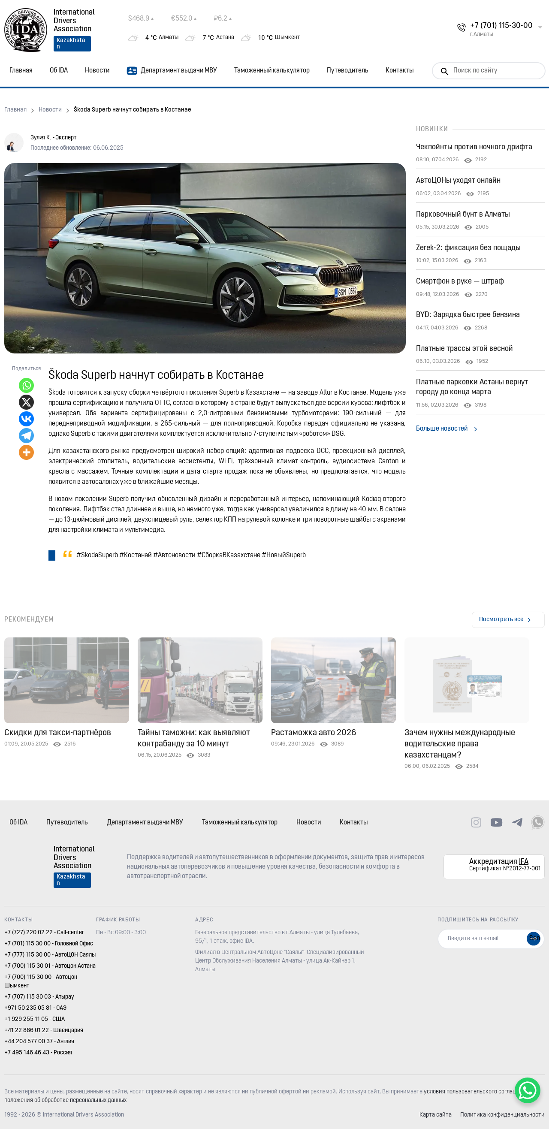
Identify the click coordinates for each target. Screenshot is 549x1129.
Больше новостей (442, 429)
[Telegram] (26, 435)
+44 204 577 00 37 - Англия (39, 1041)
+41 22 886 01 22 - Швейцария (43, 1030)
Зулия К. (40, 138)
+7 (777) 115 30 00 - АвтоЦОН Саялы (50, 955)
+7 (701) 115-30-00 (501, 26)
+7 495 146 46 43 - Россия (38, 1053)
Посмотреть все (501, 619)
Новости (97, 70)
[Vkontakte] (26, 418)
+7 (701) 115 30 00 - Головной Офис (48, 944)
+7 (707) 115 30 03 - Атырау (39, 997)
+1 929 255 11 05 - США (34, 1019)
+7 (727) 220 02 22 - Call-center (44, 933)
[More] (26, 452)
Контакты (400, 70)
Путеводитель (347, 70)
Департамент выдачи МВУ (172, 70)
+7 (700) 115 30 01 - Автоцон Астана (50, 966)
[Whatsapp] (26, 385)
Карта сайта (435, 1115)
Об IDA (59, 70)
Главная (21, 70)
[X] (26, 402)
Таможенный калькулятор (272, 70)
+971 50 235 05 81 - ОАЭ (35, 1008)
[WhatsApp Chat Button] (527, 1090)
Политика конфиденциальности (502, 1115)
